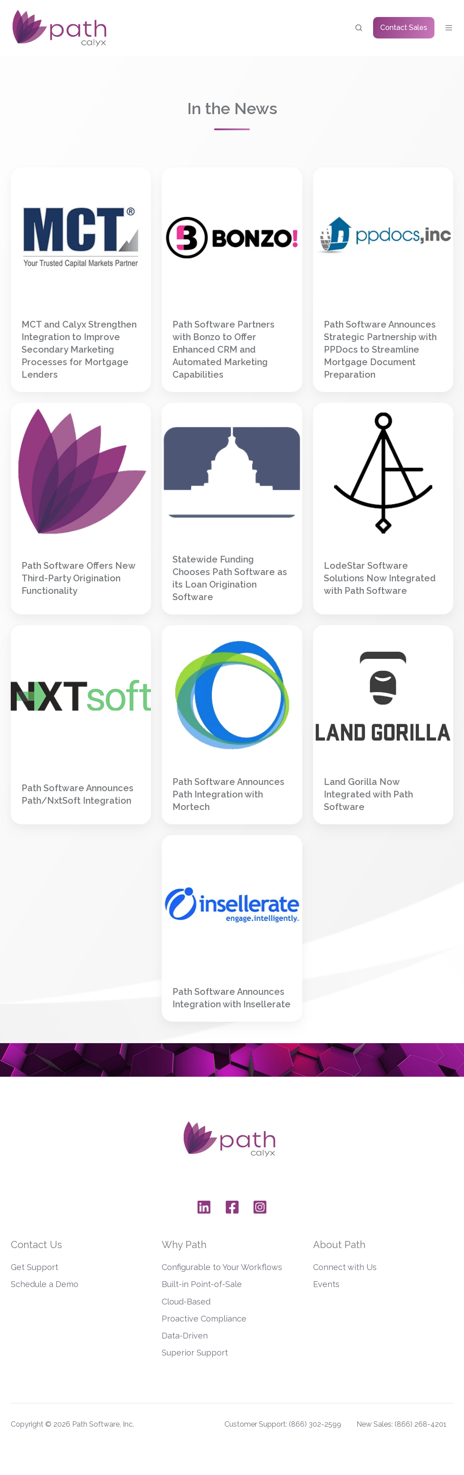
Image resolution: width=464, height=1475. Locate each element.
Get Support (34, 1267)
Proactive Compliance (204, 1318)
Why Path (184, 1244)
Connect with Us (345, 1267)
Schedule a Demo (44, 1284)
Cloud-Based (186, 1301)
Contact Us (36, 1244)
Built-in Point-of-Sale (202, 1284)
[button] (358, 27)
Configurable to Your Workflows (222, 1267)
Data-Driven (185, 1335)
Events (326, 1284)
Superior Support (195, 1352)
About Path (339, 1244)
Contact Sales (403, 27)
